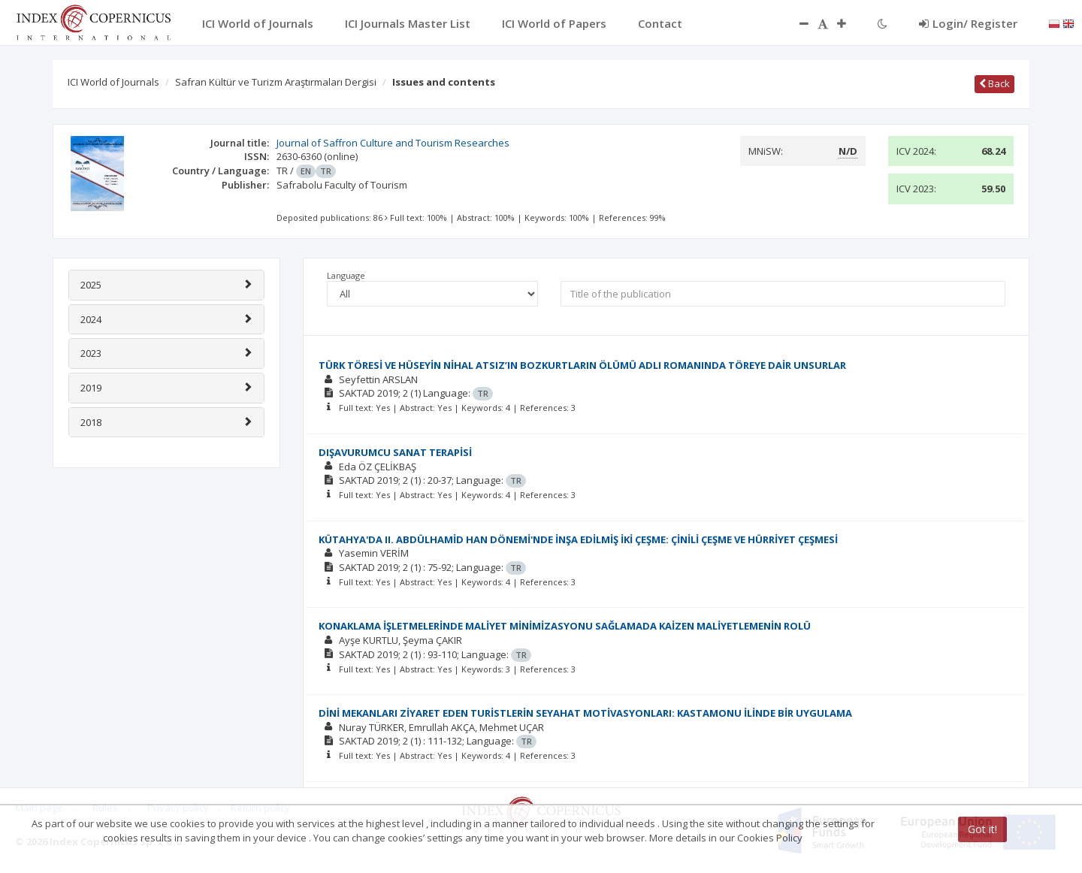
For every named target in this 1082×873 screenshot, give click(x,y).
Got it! (982, 829)
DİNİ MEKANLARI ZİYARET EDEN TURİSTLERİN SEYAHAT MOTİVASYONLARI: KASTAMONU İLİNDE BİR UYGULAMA (585, 713)
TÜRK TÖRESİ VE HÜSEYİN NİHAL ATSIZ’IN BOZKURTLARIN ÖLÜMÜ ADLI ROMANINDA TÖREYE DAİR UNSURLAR (582, 365)
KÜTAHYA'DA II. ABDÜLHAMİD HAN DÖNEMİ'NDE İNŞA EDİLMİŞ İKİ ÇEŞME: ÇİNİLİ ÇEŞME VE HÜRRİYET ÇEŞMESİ (578, 539)
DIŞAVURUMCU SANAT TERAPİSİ (395, 452)
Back (994, 83)
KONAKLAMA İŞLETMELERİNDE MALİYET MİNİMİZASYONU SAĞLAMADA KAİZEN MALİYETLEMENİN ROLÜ (565, 626)
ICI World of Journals (113, 82)
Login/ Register (968, 23)
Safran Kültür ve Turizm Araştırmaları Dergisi (275, 82)
